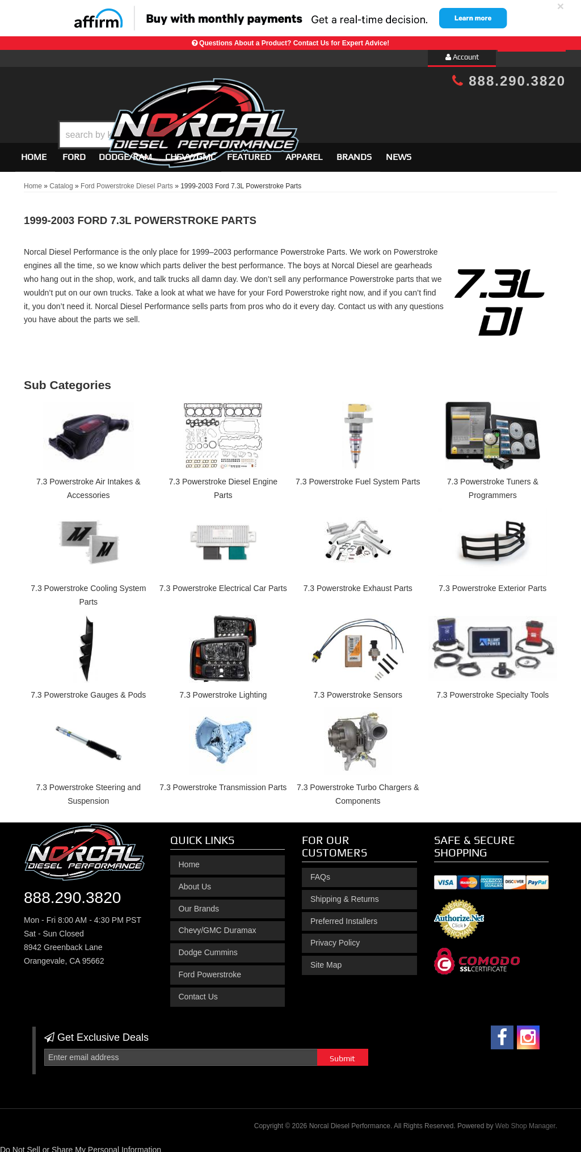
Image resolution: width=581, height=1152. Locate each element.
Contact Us (198, 991)
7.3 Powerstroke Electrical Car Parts (223, 583)
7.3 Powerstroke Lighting (223, 689)
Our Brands (199, 903)
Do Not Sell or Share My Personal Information (80, 1144)
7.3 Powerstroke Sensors (358, 689)
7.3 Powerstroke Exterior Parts (492, 583)
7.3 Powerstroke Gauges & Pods (88, 689)
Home (34, 151)
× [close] (560, 6)
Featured (249, 151)
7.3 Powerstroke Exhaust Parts (358, 583)
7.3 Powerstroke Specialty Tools (492, 689)
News (398, 151)
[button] (300, 106)
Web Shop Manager (525, 1121)
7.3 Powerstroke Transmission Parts (223, 782)
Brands (354, 151)
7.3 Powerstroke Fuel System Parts (358, 477)
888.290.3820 (509, 80)
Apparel (303, 151)
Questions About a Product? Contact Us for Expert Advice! (294, 43)
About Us (195, 881)
